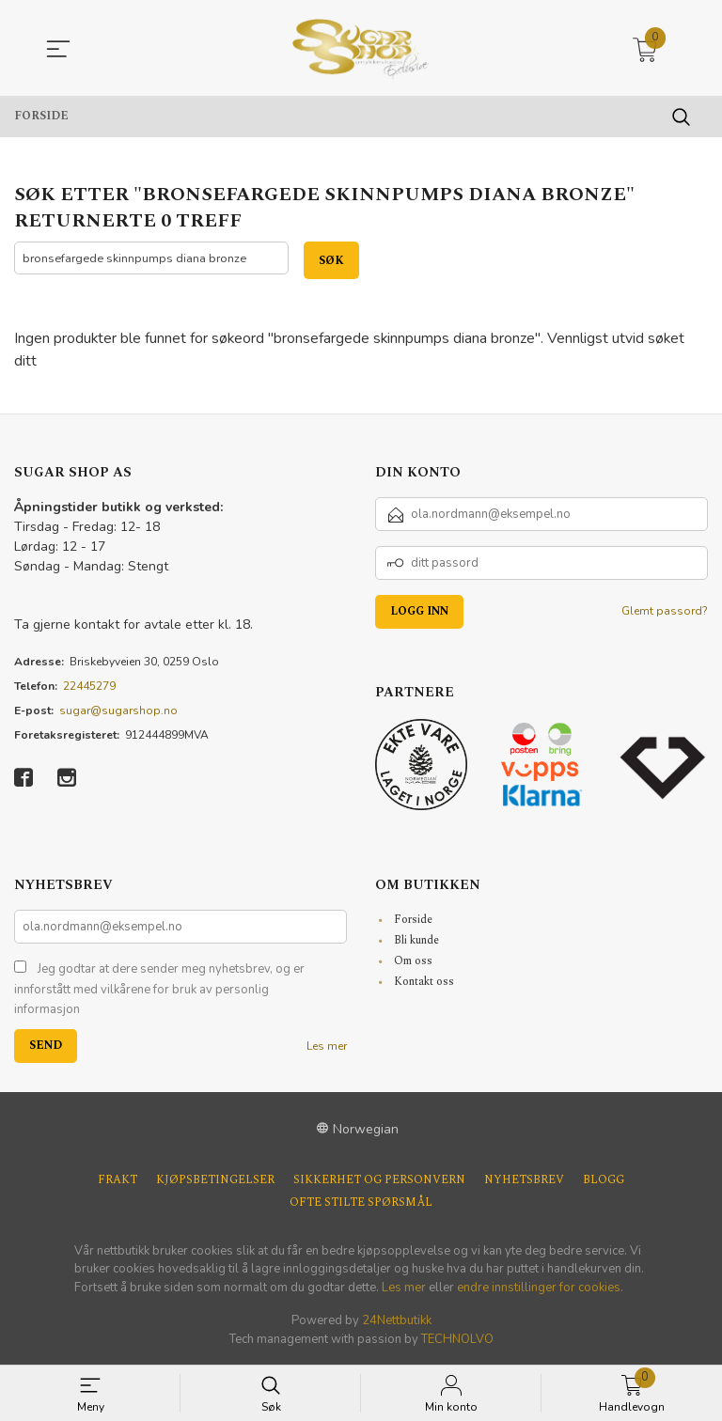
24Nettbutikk (397, 1321)
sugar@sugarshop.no (118, 711)
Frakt (117, 1180)
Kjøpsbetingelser (215, 1180)
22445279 (89, 687)
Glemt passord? (664, 611)
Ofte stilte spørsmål (361, 1203)
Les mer (326, 1046)
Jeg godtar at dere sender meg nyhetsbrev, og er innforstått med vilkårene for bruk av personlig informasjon (159, 990)
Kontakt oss (424, 983)
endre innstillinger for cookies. (540, 1287)
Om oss (413, 962)
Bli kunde (416, 941)
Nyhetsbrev (524, 1180)
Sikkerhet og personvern (379, 1180)
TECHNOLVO (457, 1339)
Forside (413, 920)
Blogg (603, 1180)
